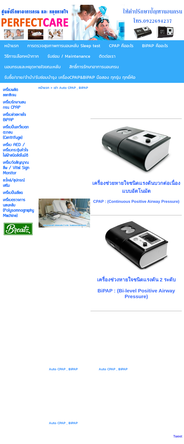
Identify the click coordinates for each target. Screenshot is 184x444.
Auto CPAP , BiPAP (63, 369)
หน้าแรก (43, 87)
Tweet (177, 436)
